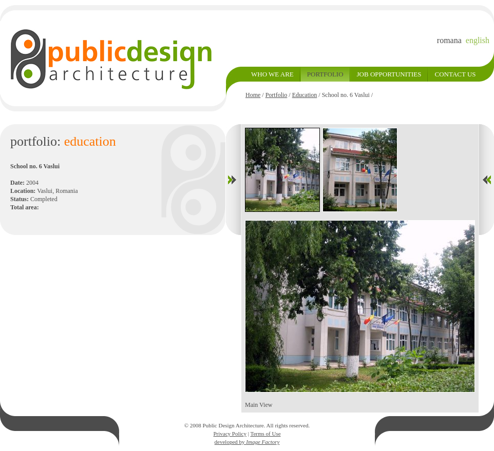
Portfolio (276, 95)
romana (449, 40)
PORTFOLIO (325, 74)
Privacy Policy (229, 433)
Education (304, 95)
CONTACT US (455, 74)
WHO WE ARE (272, 74)
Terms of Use (265, 433)
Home (252, 95)
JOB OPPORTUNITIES (389, 74)
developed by (247, 442)
